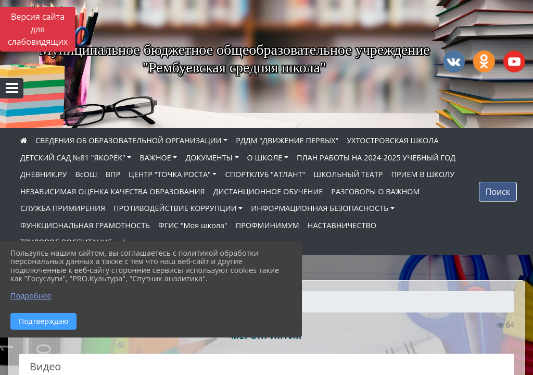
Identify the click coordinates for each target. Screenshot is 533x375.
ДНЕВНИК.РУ (43, 174)
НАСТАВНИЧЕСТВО (342, 225)
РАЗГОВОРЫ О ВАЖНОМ (375, 191)
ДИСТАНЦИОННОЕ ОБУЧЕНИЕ (268, 191)
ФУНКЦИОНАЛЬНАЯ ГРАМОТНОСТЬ (85, 225)
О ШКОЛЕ (265, 157)
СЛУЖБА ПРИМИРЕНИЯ (62, 208)
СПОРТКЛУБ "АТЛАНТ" (265, 174)
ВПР (113, 174)
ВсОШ (86, 174)
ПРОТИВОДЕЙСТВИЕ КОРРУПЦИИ (175, 208)
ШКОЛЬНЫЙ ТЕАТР (348, 174)
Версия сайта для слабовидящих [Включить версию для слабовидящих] (38, 29)
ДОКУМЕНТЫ (208, 157)
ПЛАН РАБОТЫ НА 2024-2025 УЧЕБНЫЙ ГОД (376, 157)
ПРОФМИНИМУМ (267, 225)
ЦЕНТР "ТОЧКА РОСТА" (170, 174)
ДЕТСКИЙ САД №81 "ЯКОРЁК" (72, 157)
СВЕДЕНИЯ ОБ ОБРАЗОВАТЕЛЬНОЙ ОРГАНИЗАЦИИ (128, 140)
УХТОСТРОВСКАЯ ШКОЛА (392, 140)
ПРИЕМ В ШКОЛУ (422, 174)
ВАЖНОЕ (155, 157)
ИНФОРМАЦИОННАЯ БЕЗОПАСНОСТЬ (319, 208)
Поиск (498, 191)
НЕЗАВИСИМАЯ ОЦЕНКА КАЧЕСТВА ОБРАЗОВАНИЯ (112, 191)
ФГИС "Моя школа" (192, 225)
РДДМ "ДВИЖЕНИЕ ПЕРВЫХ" (287, 140)
